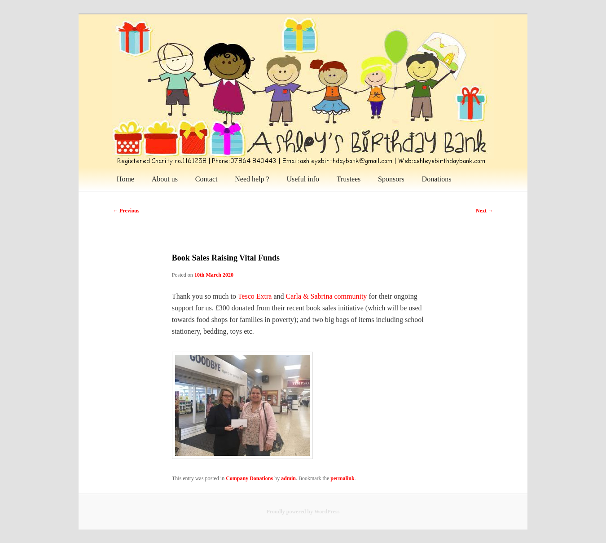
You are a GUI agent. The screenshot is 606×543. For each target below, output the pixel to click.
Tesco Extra (255, 296)
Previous (126, 210)
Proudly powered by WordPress (303, 511)
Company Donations (249, 478)
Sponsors (391, 179)
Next (484, 210)
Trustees (349, 179)
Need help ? (252, 179)
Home (125, 179)
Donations (437, 179)
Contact (206, 179)
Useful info (302, 179)
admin (288, 478)
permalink (342, 478)
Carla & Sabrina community (326, 296)
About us (165, 179)
